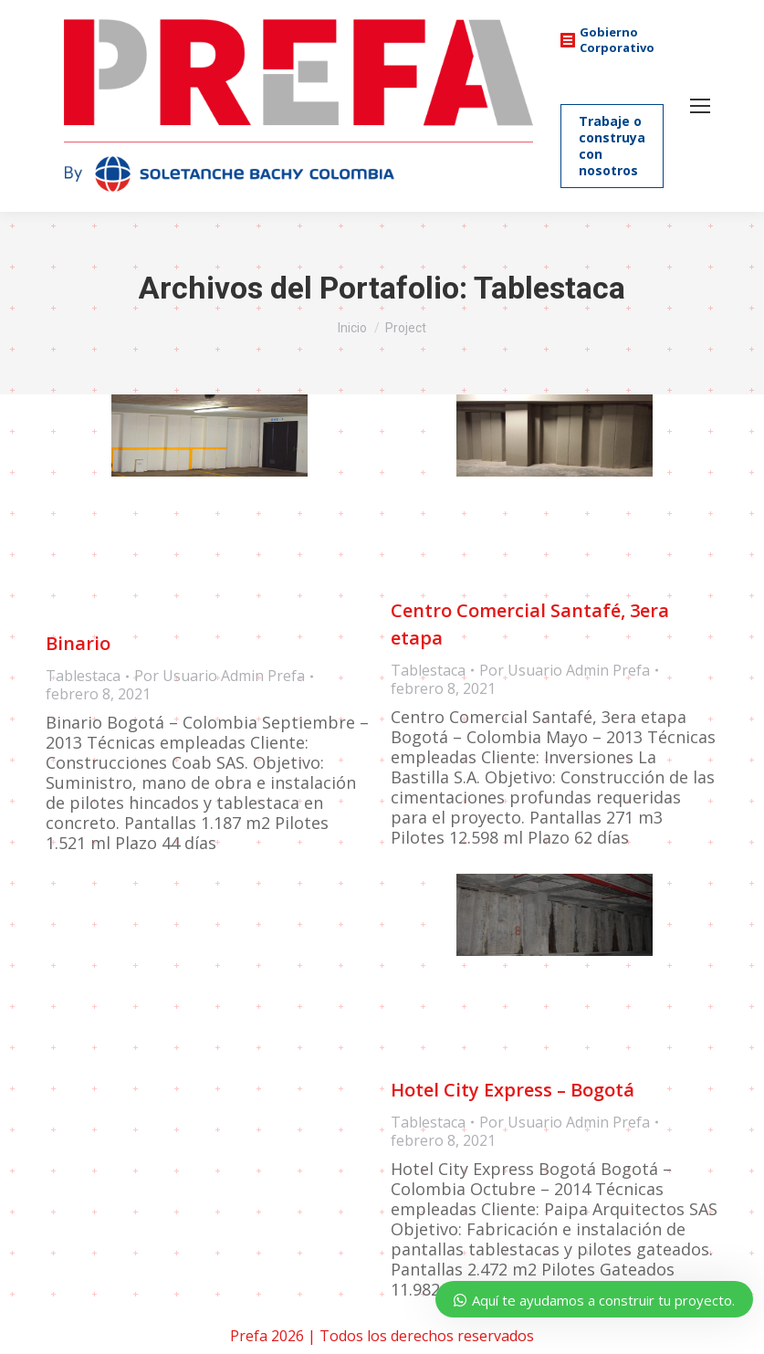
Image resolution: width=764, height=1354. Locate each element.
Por (219, 676)
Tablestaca (83, 677)
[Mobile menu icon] (700, 106)
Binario (78, 644)
